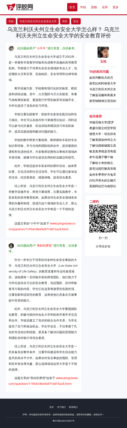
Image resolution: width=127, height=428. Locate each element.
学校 (83, 7)
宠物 (94, 7)
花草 (105, 7)
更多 (116, 7)
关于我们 (61, 407)
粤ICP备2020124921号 (63, 420)
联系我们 (73, 407)
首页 (72, 7)
